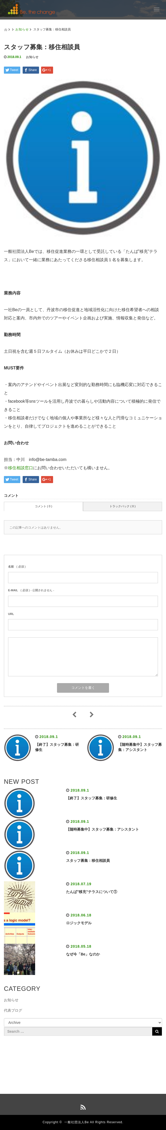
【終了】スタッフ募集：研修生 (91, 798)
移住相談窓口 (20, 468)
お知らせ (22, 29)
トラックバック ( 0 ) (123, 506)
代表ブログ (13, 1010)
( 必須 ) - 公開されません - (31, 590)
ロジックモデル (79, 923)
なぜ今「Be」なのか (83, 954)
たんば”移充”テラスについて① (91, 892)
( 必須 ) (16, 566)
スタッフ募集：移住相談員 (88, 860)
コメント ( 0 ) (43, 506)
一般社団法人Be (76, 1122)
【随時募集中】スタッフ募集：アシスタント (102, 829)
